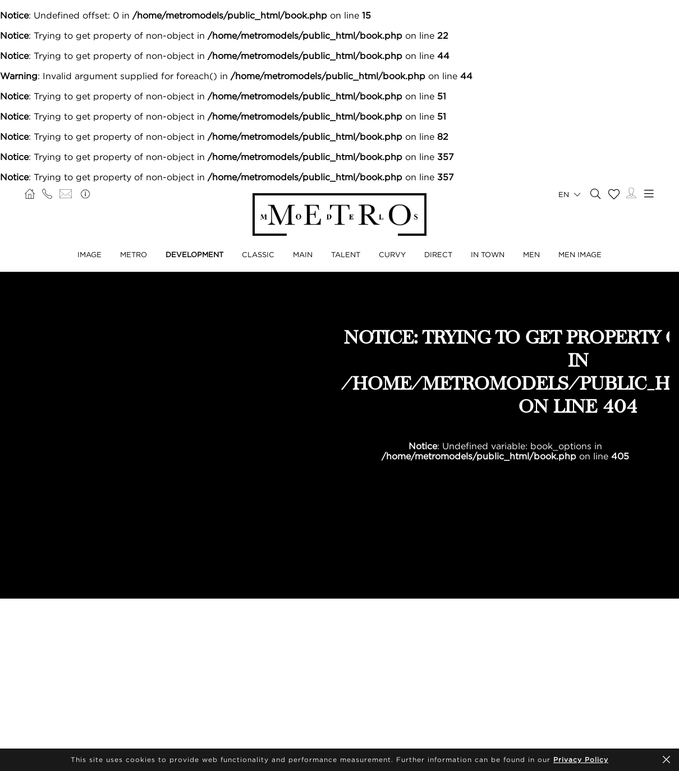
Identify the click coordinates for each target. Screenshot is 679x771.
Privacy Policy (580, 759)
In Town (487, 254)
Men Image (580, 254)
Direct (438, 254)
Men (531, 254)
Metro (133, 254)
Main (303, 254)
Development (194, 254)
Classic (258, 254)
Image (89, 254)
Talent (345, 254)
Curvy (392, 254)
